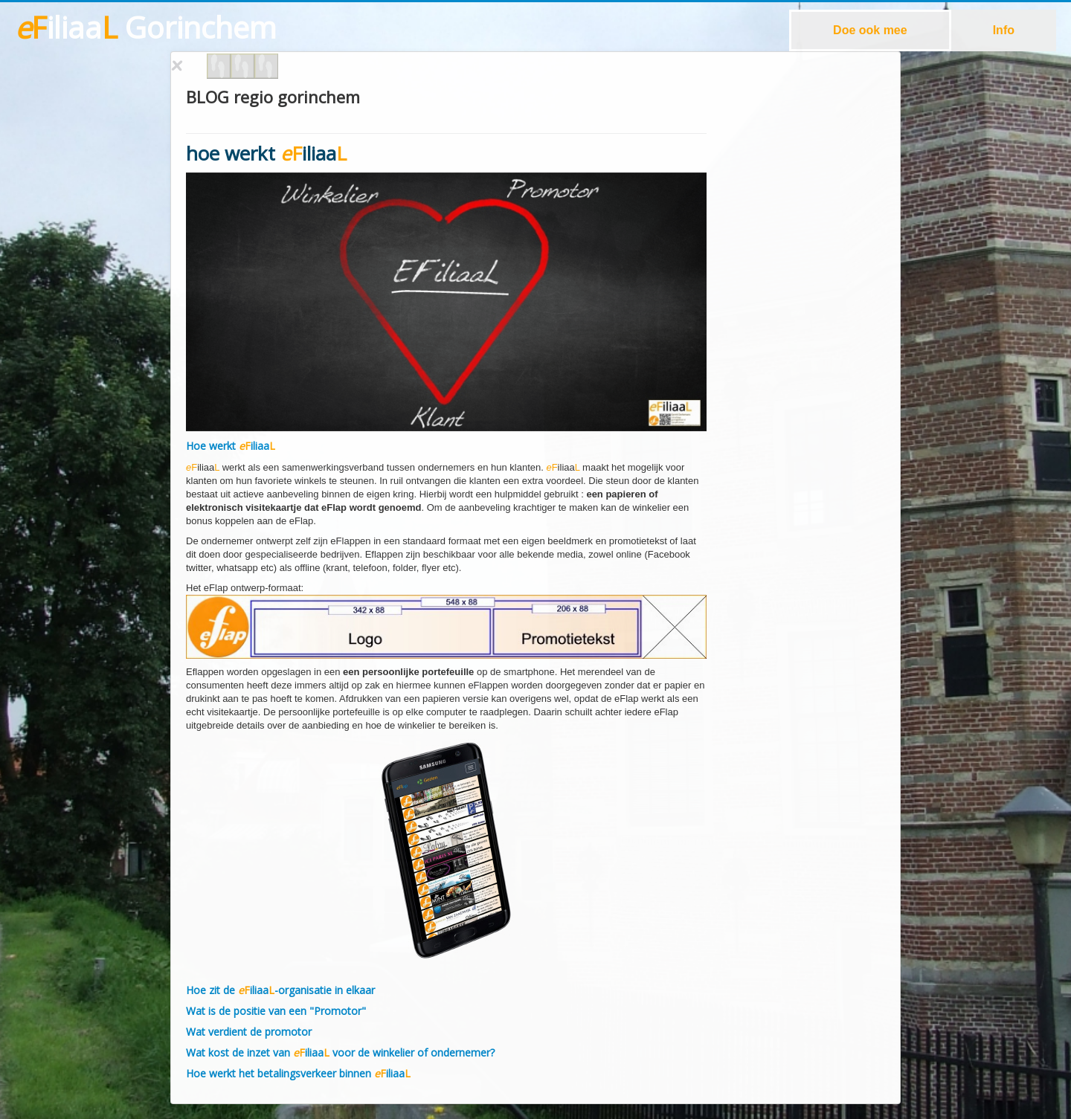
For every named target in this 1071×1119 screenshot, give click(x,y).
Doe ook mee (870, 30)
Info (1003, 30)
